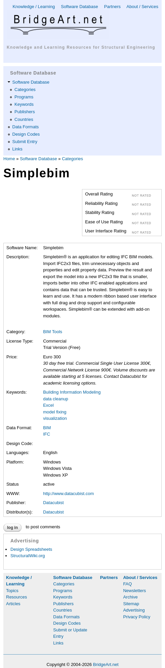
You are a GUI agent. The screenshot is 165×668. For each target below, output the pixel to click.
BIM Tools (52, 331)
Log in (12, 527)
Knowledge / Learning (33, 6)
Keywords (24, 104)
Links (17, 148)
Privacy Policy (136, 616)
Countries (23, 119)
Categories (25, 89)
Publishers (24, 111)
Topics (12, 590)
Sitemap (131, 603)
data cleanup (55, 398)
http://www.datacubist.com (68, 493)
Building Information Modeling (71, 392)
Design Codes (26, 134)
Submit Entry (24, 141)
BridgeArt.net (106, 664)
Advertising (134, 610)
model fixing (54, 411)
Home (9, 158)
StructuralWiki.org (27, 555)
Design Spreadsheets (31, 549)
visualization (55, 418)
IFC (46, 434)
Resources (16, 596)
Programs (23, 96)
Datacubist (53, 502)
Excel (48, 405)
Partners (112, 6)
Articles (13, 603)
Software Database (79, 6)
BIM (47, 427)
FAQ (127, 583)
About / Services (142, 6)
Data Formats (25, 126)
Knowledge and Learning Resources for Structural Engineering (81, 47)
